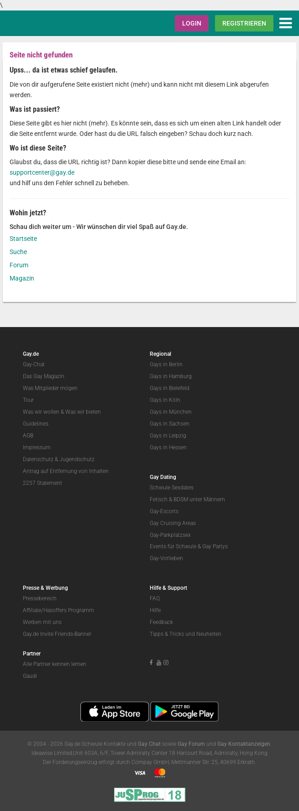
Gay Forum (191, 744)
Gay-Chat (34, 364)
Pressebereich (40, 598)
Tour (28, 400)
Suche (18, 251)
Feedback (161, 622)
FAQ (155, 598)
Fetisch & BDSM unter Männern (187, 499)
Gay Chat (149, 744)
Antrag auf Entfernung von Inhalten (66, 471)
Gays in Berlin (166, 364)
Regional (160, 354)
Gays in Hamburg (171, 376)
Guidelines (35, 424)
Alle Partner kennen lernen (54, 664)
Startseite (23, 238)
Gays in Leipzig (168, 435)
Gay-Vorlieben (166, 558)
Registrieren (244, 23)
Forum (19, 265)
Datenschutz (38, 459)
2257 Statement (42, 483)
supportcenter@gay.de (42, 172)
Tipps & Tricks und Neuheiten (185, 634)
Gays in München (171, 412)
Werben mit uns (42, 622)
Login (191, 23)
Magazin (22, 278)
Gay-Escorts (164, 511)
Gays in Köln (165, 400)
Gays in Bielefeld (169, 388)
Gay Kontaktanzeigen (243, 744)
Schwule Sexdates (172, 487)
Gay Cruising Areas (173, 523)
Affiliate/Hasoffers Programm (58, 610)
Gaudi (30, 676)
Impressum (37, 447)
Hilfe (155, 610)
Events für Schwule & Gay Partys (189, 546)
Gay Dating (163, 477)
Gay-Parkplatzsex (170, 535)
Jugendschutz (76, 459)
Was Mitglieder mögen (50, 388)
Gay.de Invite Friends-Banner (57, 634)
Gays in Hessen (168, 447)
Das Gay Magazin (43, 376)
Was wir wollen (41, 412)
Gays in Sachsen (169, 424)
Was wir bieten (83, 412)
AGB (28, 435)
